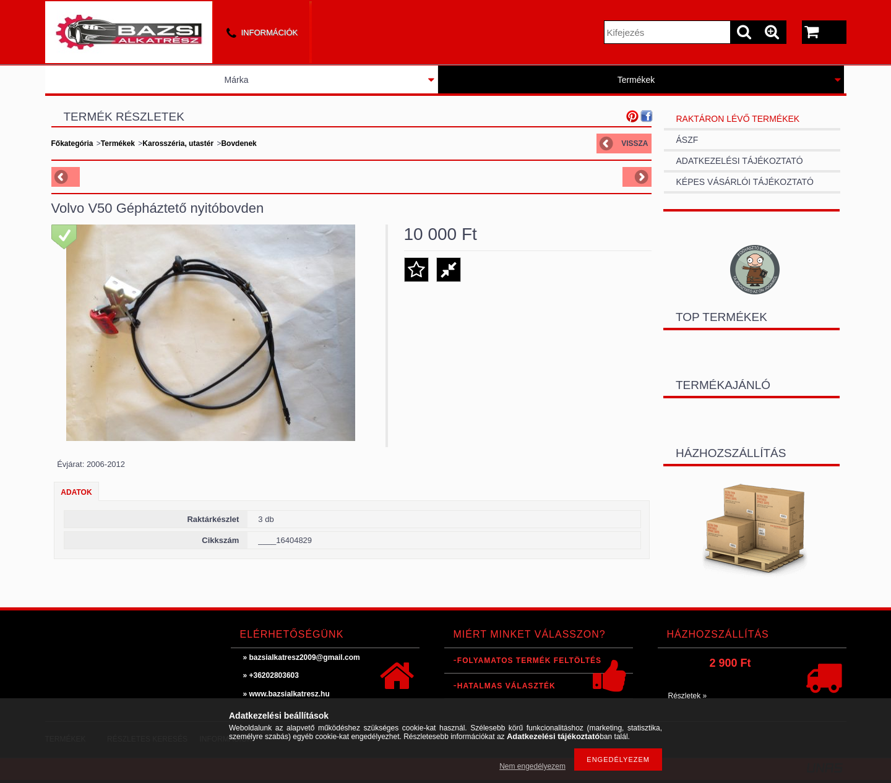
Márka (237, 80)
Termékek (636, 80)
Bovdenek (238, 143)
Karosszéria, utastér (177, 143)
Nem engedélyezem (532, 766)
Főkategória (72, 143)
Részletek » (687, 695)
